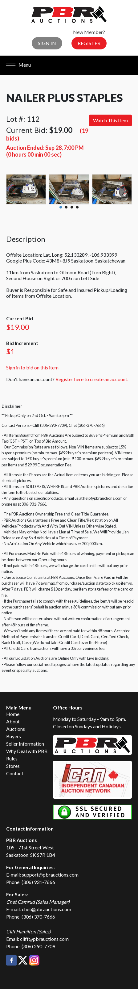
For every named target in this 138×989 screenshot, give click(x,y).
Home (12, 714)
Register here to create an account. (91, 379)
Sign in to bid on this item (32, 367)
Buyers (13, 736)
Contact (14, 773)
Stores (13, 766)
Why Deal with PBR (26, 751)
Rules (12, 758)
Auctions (15, 729)
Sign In (47, 43)
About (13, 721)
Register (89, 43)
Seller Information (25, 744)
